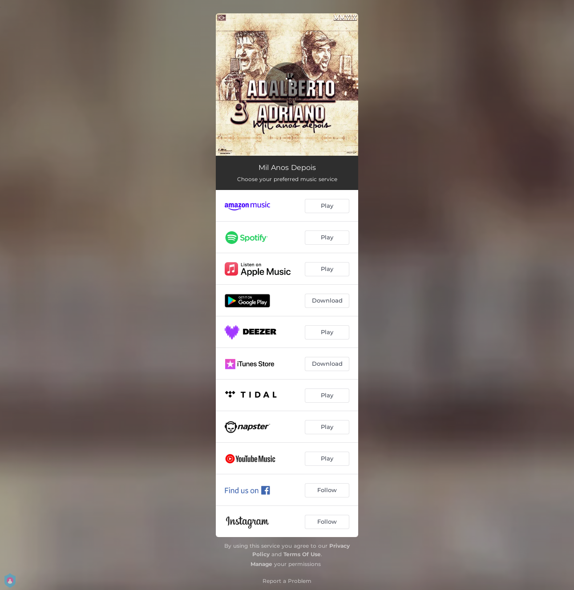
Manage (261, 564)
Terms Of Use (302, 554)
